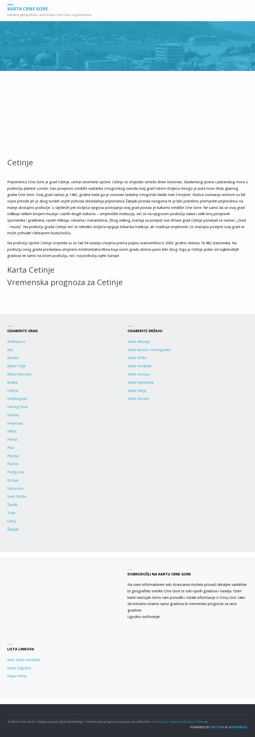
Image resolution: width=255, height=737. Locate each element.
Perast (12, 439)
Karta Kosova (138, 374)
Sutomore (15, 488)
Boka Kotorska (19, 374)
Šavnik (12, 504)
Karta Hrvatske (140, 366)
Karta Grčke (137, 357)
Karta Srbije (137, 390)
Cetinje (12, 390)
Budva (12, 382)
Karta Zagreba (19, 668)
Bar (10, 349)
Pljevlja (13, 455)
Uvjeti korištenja (180, 721)
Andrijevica (16, 341)
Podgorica (15, 472)
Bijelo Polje (16, 366)
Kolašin (13, 415)
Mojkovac (15, 423)
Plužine (13, 463)
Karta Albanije (139, 341)
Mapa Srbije (17, 676)
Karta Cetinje (31, 269)
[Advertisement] (127, 113)
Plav (10, 447)
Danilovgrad (17, 398)
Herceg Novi (17, 406)
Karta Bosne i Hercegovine (149, 349)
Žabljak (13, 529)
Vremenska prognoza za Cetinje (65, 282)
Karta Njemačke (141, 382)
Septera (217, 727)
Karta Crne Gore (27, 8)
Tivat (11, 512)
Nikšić (12, 431)
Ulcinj (11, 521)
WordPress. (238, 727)
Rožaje (12, 480)
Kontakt (160, 721)
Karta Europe (138, 398)
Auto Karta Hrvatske (23, 659)
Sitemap (202, 721)
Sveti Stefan (16, 496)
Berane (13, 357)
